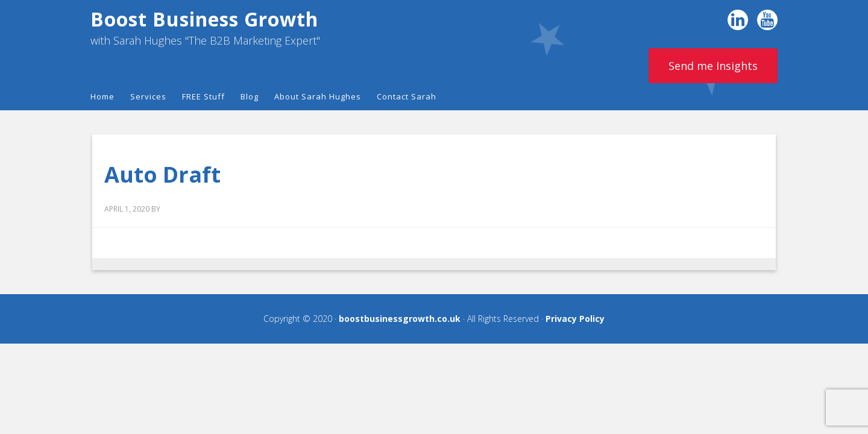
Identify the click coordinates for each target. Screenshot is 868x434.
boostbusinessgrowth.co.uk (400, 318)
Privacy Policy (575, 318)
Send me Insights (713, 65)
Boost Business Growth (204, 19)
